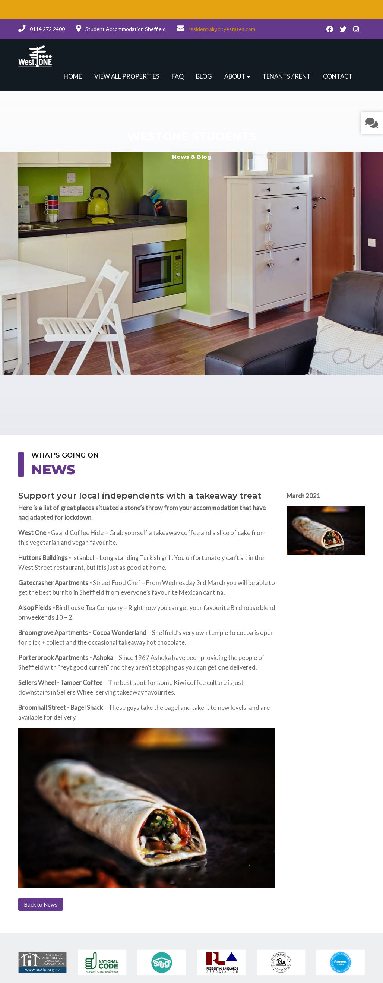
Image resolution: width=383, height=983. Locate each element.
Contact (337, 76)
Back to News (40, 904)
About (235, 76)
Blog (204, 76)
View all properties (126, 76)
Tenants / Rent (286, 76)
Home (73, 76)
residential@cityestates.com (222, 29)
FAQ (178, 76)
